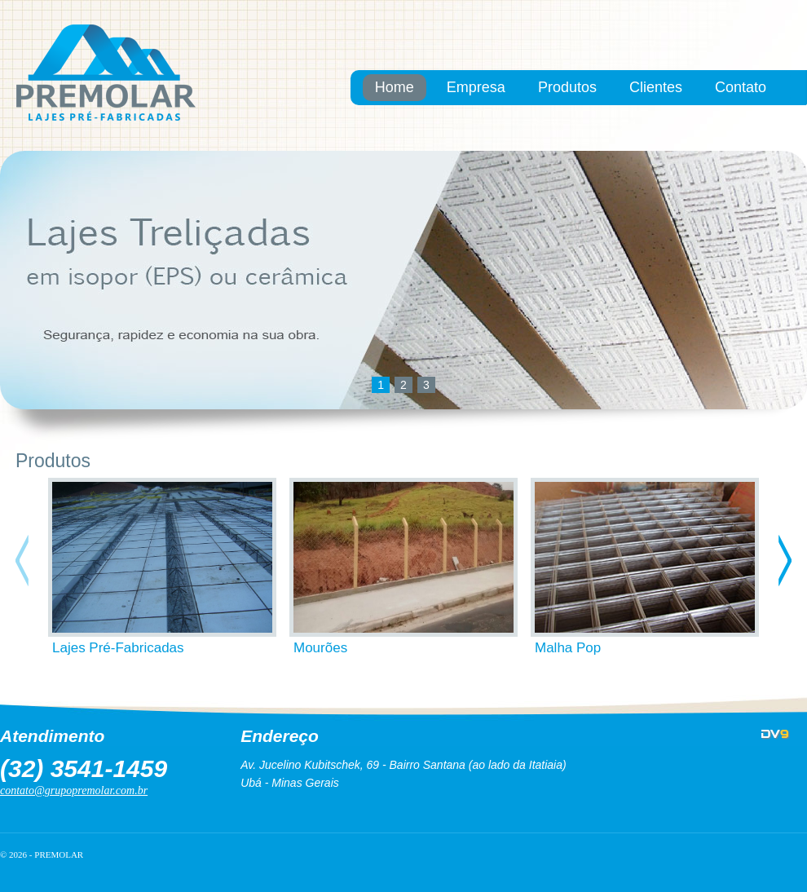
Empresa (476, 87)
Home (394, 87)
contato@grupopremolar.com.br (74, 790)
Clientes (655, 87)
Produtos (567, 87)
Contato (740, 87)
